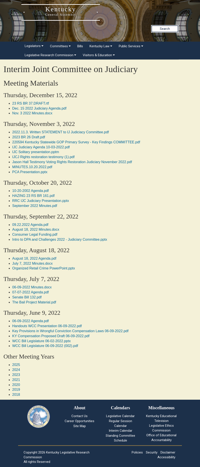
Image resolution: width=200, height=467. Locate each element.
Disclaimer (167, 452)
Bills (80, 46)
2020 (16, 385)
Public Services (131, 46)
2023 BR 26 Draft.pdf (28, 137)
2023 (16, 375)
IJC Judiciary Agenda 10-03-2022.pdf (41, 147)
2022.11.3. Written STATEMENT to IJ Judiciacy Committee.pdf (60, 132)
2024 (16, 370)
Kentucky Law (101, 46)
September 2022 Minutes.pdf (34, 206)
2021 (16, 380)
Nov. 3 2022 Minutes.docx (32, 113)
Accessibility (166, 457)
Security (151, 452)
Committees (60, 46)
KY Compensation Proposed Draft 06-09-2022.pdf (51, 336)
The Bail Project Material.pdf (34, 302)
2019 (16, 389)
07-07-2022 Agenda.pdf (30, 292)
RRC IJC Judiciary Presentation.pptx (40, 201)
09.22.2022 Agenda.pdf (30, 225)
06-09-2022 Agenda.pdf (30, 321)
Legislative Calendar (120, 416)
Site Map (79, 426)
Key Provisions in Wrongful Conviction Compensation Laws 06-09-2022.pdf (70, 331)
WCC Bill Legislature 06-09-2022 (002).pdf (45, 346)
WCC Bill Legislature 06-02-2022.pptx (41, 341)
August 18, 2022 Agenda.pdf (34, 258)
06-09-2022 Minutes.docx (32, 287)
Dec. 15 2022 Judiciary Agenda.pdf (39, 108)
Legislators (34, 46)
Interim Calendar (120, 431)
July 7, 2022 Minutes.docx (32, 263)
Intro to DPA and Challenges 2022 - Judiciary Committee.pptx (59, 239)
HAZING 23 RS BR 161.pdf (33, 196)
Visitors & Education (99, 55)
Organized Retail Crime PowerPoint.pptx (43, 268)
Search (165, 29)
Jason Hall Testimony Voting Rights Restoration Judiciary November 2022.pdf (72, 162)
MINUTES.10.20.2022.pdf (32, 167)
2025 (16, 365)
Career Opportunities (79, 421)
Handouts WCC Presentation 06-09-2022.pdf (47, 326)
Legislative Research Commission (50, 55)
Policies (137, 452)
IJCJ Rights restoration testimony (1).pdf (43, 157)
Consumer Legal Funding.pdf (34, 234)
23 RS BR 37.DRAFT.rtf (30, 103)
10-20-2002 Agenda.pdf (30, 191)
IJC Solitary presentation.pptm (35, 152)
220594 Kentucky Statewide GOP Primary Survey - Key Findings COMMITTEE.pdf (76, 142)
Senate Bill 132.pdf (26, 297)
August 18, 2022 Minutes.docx (35, 229)
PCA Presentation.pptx (29, 172)
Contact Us (79, 416)
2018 (16, 394)
